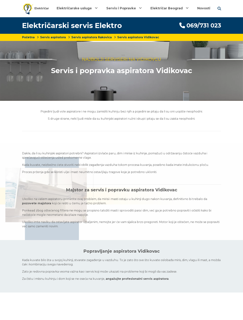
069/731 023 (200, 25)
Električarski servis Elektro (72, 25)
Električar (35, 8)
